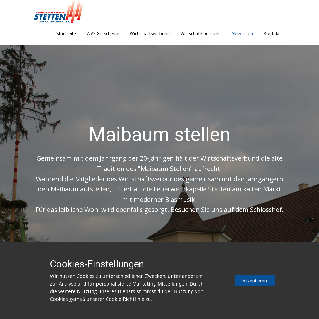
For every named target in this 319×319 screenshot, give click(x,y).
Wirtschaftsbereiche (200, 33)
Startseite (66, 33)
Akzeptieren (255, 281)
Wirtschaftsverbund (150, 33)
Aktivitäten (242, 33)
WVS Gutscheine (103, 33)
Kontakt (272, 33)
